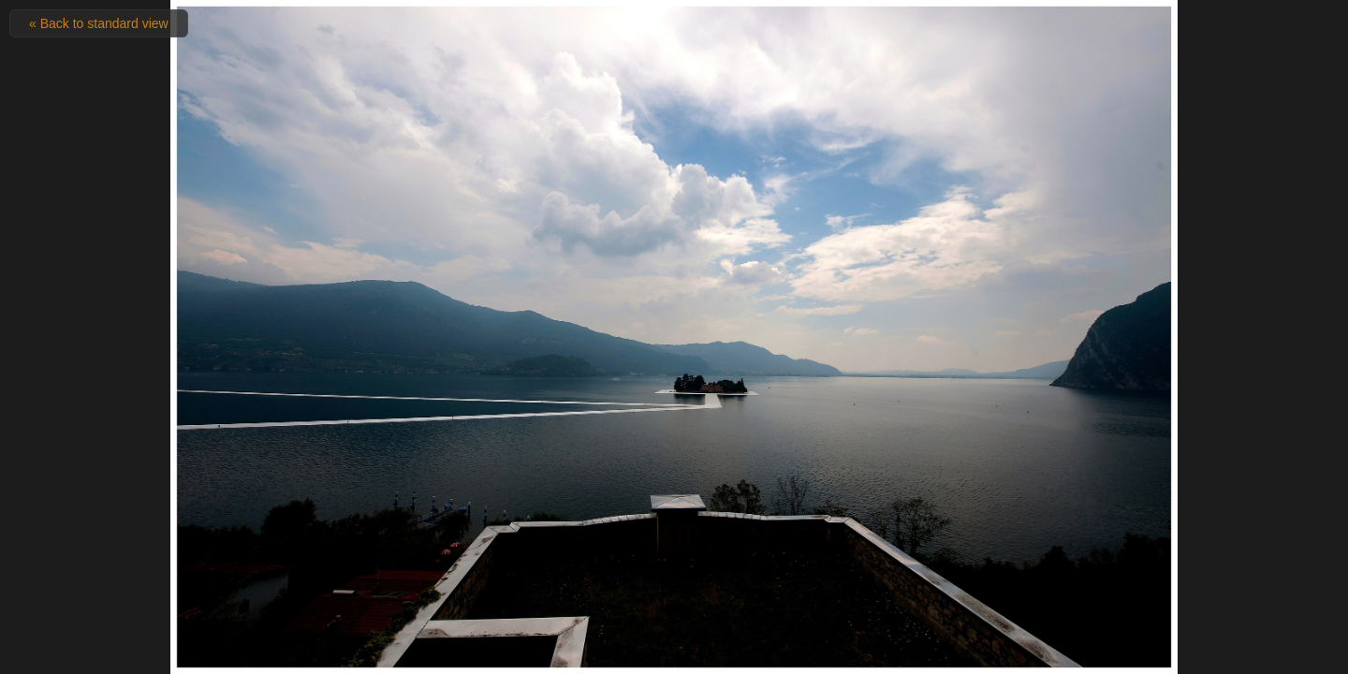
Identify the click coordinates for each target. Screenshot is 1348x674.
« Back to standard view (98, 23)
